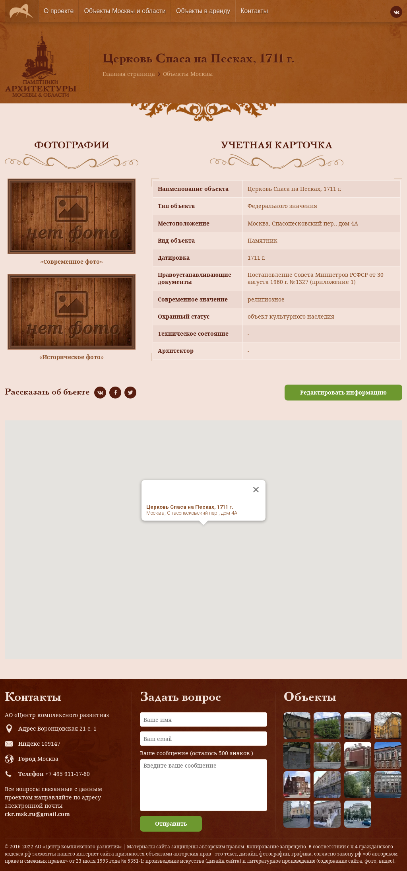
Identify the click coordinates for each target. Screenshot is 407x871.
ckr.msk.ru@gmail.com (37, 814)
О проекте (59, 11)
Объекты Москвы (188, 74)
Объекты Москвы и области (125, 11)
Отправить (171, 823)
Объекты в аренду (203, 11)
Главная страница (129, 74)
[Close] (256, 489)
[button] (203, 532)
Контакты (254, 11)
